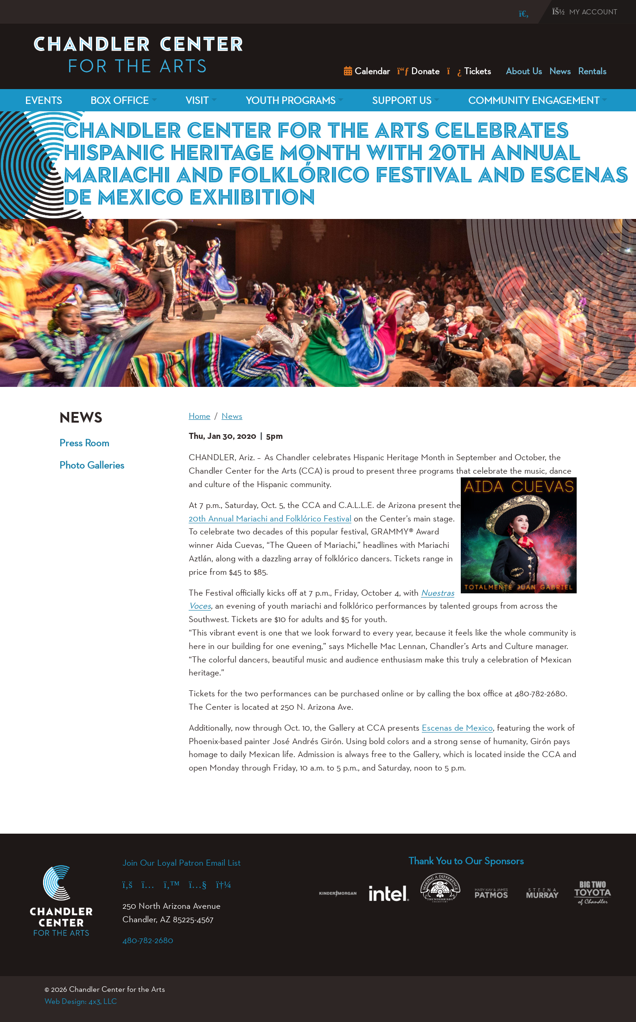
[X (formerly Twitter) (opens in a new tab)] (176, 884)
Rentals (592, 71)
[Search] (517, 14)
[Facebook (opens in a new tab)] (132, 884)
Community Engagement (533, 100)
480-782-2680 (147, 939)
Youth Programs (291, 100)
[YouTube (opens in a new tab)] (202, 884)
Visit (197, 100)
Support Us (402, 100)
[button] (218, 804)
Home (199, 415)
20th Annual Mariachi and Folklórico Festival (270, 518)
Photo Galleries (91, 464)
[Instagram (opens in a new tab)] (153, 884)
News (560, 71)
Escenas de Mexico (457, 727)
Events (43, 100)
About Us (524, 71)
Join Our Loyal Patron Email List (181, 862)
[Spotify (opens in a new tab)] (228, 884)
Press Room (84, 442)
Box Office (119, 100)
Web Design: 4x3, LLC (81, 1001)
